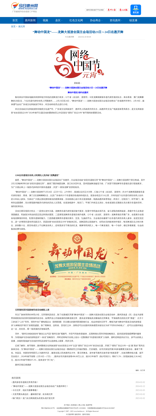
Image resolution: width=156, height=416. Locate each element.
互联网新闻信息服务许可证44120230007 (101, 408)
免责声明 (89, 405)
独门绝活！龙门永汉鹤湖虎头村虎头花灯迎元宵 (33, 398)
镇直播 (133, 20)
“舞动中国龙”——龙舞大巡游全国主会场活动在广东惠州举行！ (40, 386)
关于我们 (67, 405)
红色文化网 (76, 20)
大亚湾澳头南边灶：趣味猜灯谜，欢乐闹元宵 (32, 394)
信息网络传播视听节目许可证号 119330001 (71, 408)
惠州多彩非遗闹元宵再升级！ (25, 382)
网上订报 (82, 405)
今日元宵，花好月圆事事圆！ (25, 390)
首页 (15, 20)
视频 (45, 20)
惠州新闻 (30, 20)
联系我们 (74, 405)
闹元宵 (21, 26)
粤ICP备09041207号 (48, 408)
